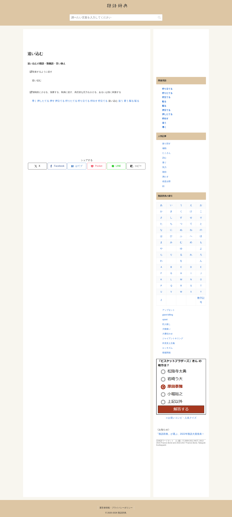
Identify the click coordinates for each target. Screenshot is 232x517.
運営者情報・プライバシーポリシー (116, 507)
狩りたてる (71, 101)
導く (34, 101)
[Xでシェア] (37, 166)
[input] (116, 17)
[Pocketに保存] (96, 166)
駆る (131, 101)
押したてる (43, 101)
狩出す (94, 101)
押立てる (60, 101)
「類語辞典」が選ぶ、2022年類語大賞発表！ (180, 434)
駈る (136, 101)
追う (120, 101)
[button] (159, 17)
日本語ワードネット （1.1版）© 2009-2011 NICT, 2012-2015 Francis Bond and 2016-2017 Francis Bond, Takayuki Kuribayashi (181, 443)
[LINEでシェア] (116, 166)
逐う (126, 101)
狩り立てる (84, 101)
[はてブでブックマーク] (76, 166)
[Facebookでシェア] (57, 166)
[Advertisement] (87, 41)
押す (52, 101)
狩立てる (103, 101)
